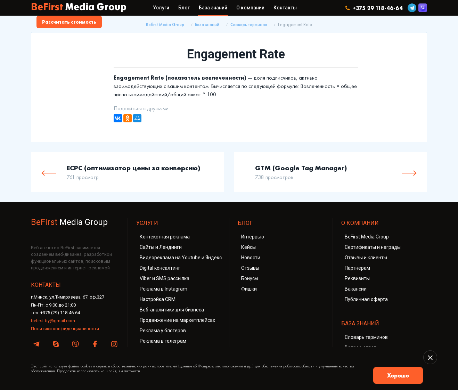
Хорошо (398, 375)
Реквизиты (357, 278)
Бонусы (249, 278)
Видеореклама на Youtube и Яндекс (181, 257)
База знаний (213, 7)
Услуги (161, 7)
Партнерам (357, 268)
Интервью (252, 236)
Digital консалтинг (160, 268)
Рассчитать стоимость (69, 22)
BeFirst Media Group (367, 236)
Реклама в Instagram (163, 289)
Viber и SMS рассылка (164, 278)
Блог (184, 7)
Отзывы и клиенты (366, 257)
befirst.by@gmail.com (53, 320)
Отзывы (250, 268)
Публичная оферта (366, 299)
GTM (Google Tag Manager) (301, 167)
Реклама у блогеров (163, 330)
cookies (86, 366)
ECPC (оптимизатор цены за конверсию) (134, 167)
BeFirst (78, 7)
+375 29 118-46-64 (374, 8)
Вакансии (356, 289)
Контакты (285, 7)
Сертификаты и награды (373, 247)
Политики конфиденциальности (65, 328)
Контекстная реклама (165, 236)
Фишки (249, 289)
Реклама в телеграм (163, 341)
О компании (250, 7)
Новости (250, 257)
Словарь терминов (248, 24)
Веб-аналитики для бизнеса (172, 309)
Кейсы (248, 247)
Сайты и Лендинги (161, 247)
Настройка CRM (157, 299)
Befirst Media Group (165, 24)
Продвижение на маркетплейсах (177, 320)
